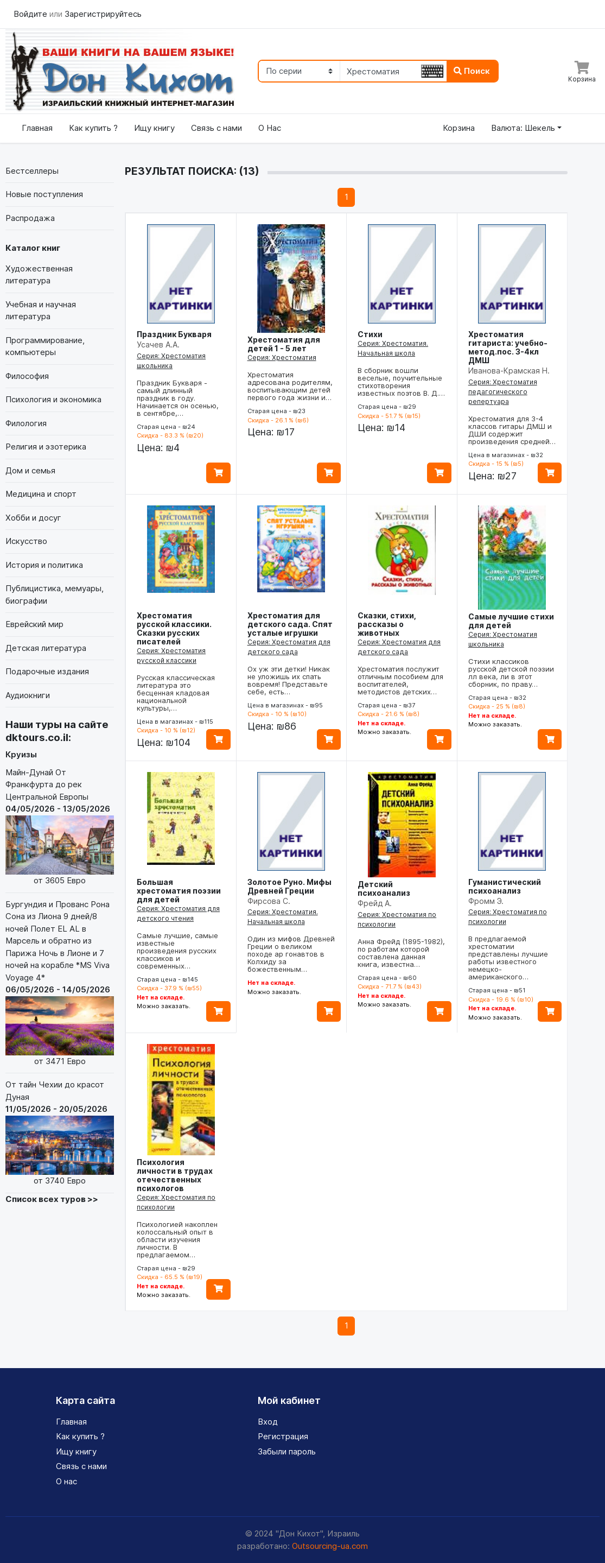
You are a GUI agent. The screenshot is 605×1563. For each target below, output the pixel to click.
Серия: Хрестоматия (281, 357)
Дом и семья (30, 470)
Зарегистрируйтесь (103, 14)
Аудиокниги (27, 695)
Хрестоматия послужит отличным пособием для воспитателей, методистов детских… (400, 680)
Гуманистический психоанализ (504, 886)
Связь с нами (216, 128)
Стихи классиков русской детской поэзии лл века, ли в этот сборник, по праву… (511, 672)
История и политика (44, 565)
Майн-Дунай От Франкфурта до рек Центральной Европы (59, 827)
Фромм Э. (486, 901)
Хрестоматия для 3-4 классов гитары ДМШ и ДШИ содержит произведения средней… (512, 430)
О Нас (269, 128)
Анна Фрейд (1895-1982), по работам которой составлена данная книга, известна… (401, 953)
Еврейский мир (34, 624)
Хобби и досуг (33, 517)
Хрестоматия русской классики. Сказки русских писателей (174, 628)
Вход (268, 1421)
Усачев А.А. (158, 344)
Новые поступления (44, 194)
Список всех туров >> (51, 1199)
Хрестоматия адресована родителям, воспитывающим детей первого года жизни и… (290, 386)
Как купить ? (93, 128)
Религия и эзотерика (45, 446)
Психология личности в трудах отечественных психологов (175, 1175)
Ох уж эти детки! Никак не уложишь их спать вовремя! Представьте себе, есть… (288, 680)
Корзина (459, 128)
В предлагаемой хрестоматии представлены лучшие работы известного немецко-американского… (508, 957)
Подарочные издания (47, 671)
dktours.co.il (36, 737)
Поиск (472, 71)
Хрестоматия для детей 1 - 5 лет (283, 344)
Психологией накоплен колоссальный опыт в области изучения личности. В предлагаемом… (177, 1239)
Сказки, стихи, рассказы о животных (387, 624)
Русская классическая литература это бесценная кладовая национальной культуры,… (176, 693)
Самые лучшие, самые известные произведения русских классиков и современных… (177, 951)
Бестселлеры (32, 171)
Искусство (26, 541)
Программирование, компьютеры (45, 346)
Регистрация (283, 1436)
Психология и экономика (53, 399)
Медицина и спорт (41, 494)
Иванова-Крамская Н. (509, 370)
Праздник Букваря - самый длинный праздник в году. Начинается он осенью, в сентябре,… (178, 398)
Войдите (31, 14)
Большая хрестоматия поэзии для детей (179, 890)
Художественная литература (39, 274)
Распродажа (30, 218)
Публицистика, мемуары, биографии (54, 594)
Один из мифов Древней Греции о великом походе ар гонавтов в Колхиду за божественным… (291, 954)
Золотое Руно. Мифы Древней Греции (289, 886)
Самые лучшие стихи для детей (511, 621)
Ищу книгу (154, 128)
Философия (27, 376)
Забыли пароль (287, 1451)
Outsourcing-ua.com (330, 1546)
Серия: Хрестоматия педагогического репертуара (502, 392)
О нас (66, 1481)
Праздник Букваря (174, 334)
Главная (37, 128)
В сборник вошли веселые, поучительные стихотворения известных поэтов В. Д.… (401, 381)
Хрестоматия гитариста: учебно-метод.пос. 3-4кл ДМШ (507, 347)
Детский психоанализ (384, 888)
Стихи (370, 334)
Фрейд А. (375, 903)
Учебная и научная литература (40, 310)
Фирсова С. (268, 901)
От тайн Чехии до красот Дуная (59, 1133)
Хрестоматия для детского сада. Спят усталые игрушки (290, 624)
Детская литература (45, 648)
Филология (26, 423)
